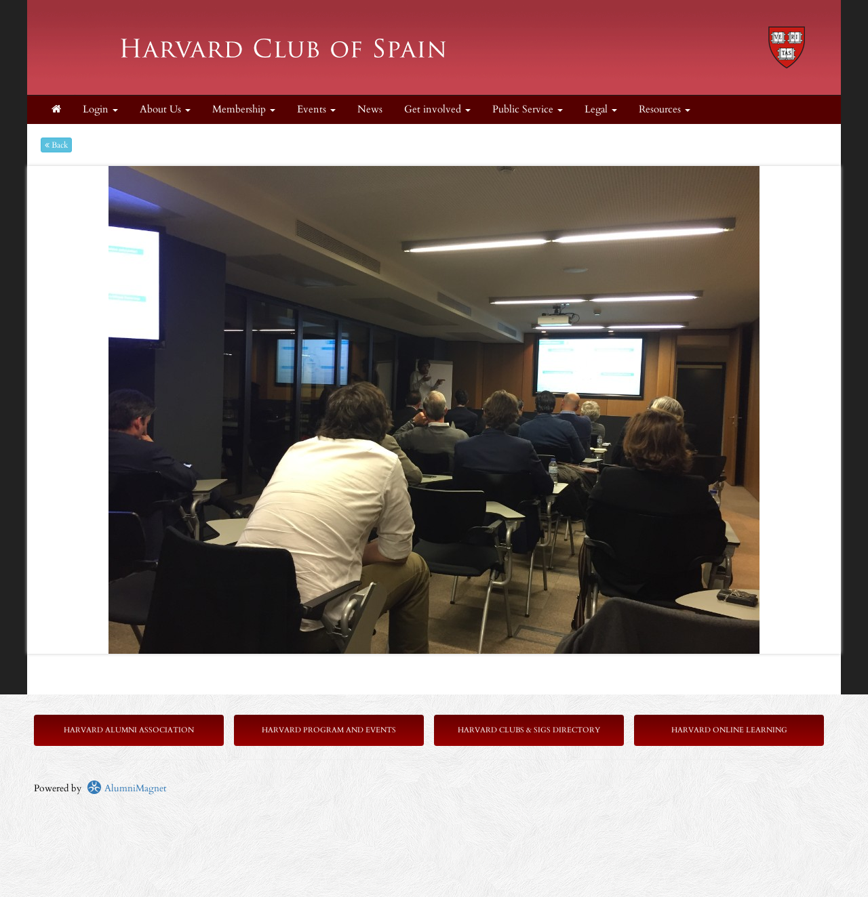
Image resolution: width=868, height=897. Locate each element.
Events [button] (316, 109)
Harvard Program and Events (329, 730)
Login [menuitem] (100, 109)
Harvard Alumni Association (129, 730)
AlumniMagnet (126, 788)
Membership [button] (243, 109)
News (369, 109)
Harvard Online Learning (729, 730)
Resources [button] (664, 109)
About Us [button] (165, 109)
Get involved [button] (437, 109)
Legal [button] (601, 109)
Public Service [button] (527, 109)
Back (56, 145)
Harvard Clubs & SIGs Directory (529, 730)
